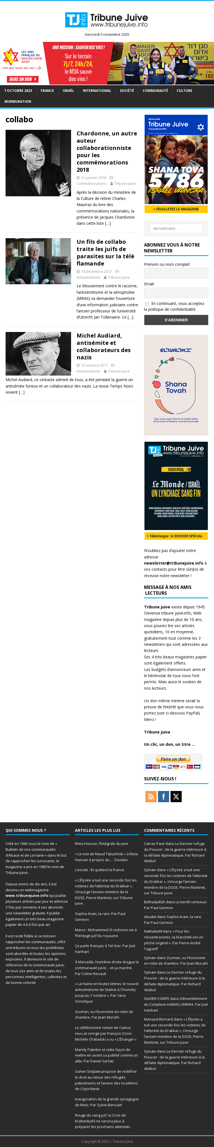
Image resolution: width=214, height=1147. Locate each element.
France (47, 90)
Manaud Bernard (158, 1019)
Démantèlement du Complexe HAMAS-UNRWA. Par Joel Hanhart (176, 1004)
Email (149, 283)
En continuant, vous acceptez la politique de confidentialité (174, 306)
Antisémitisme (88, 277)
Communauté (155, 90)
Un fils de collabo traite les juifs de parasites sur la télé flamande (105, 252)
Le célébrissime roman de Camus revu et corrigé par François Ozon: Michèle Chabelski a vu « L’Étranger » (106, 1033)
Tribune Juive (125, 183)
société (127, 90)
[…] (108, 223)
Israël (68, 90)
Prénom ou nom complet (167, 264)
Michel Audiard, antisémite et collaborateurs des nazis (104, 346)
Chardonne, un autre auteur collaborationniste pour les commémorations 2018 (107, 151)
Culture (184, 90)
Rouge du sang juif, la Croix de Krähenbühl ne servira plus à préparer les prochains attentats (102, 1121)
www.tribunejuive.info (27, 895)
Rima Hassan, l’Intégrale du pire (101, 843)
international (97, 90)
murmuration (17, 101)
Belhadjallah (154, 901)
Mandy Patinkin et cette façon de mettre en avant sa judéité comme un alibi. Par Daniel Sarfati (106, 1055)
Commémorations (92, 183)
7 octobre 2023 (18, 90)
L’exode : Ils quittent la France (100, 869)
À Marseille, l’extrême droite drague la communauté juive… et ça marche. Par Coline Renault (107, 967)
